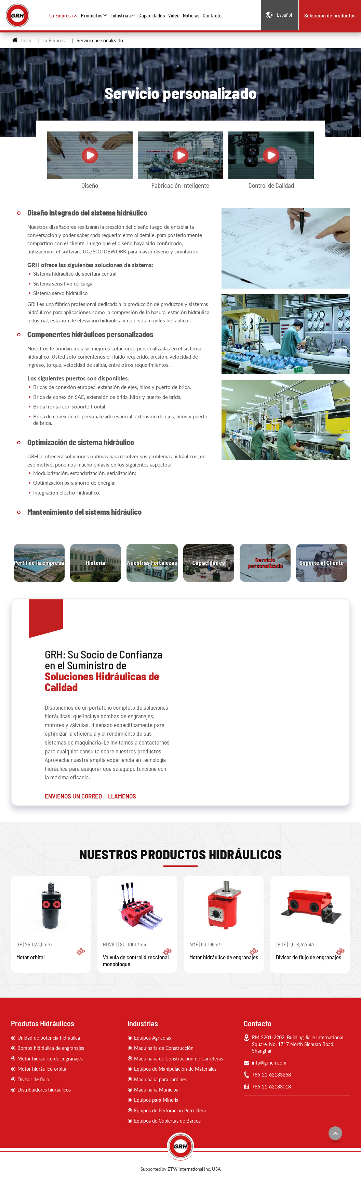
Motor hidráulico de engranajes (50, 1058)
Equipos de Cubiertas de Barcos (167, 1121)
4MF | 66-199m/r (223, 951)
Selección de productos (330, 15)
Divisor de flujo (33, 1079)
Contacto (212, 15)
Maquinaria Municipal (156, 1090)
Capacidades (151, 15)
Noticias (191, 15)
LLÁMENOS (122, 796)
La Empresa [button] (61, 15)
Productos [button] (91, 15)
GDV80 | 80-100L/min (137, 954)
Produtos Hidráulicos (42, 1023)
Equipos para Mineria (156, 1100)
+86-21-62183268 (271, 1075)
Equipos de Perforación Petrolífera (170, 1110)
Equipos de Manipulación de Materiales (175, 1069)
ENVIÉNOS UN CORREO (73, 796)
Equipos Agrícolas (152, 1038)
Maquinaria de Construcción (163, 1048)
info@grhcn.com (269, 1063)
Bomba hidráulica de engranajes (50, 1048)
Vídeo (174, 15)
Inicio (22, 40)
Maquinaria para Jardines (160, 1079)
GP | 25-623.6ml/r (50, 951)
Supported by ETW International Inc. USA (181, 1169)
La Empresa (54, 40)
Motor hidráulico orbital (42, 1069)
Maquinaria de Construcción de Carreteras (178, 1058)
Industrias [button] (120, 15)
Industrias (143, 1023)
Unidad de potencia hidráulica (48, 1038)
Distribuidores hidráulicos (44, 1090)
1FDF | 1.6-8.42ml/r (310, 951)
